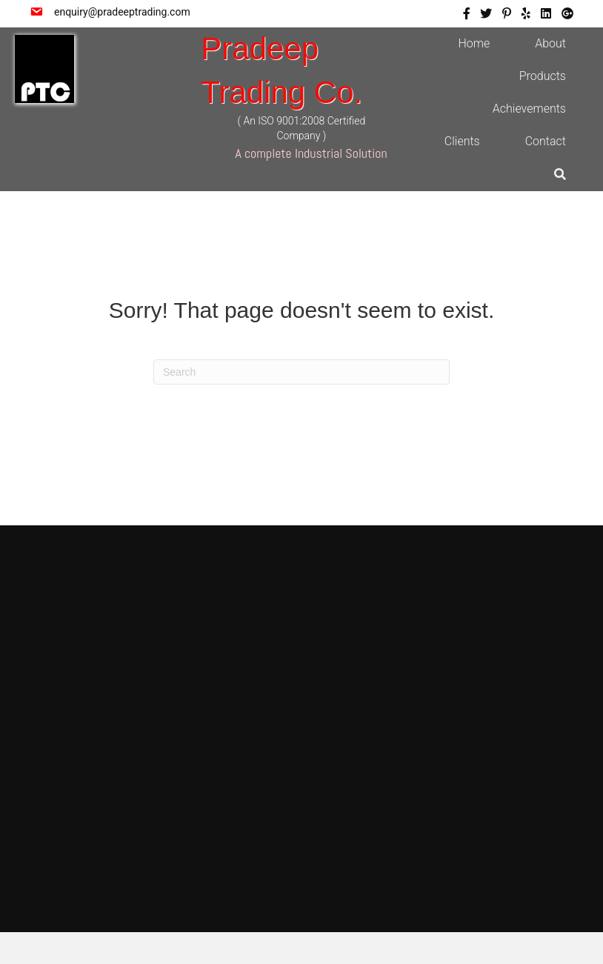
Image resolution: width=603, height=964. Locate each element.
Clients (462, 141)
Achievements (529, 109)
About (550, 43)
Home (474, 43)
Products (542, 76)
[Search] (301, 372)
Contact (545, 141)
